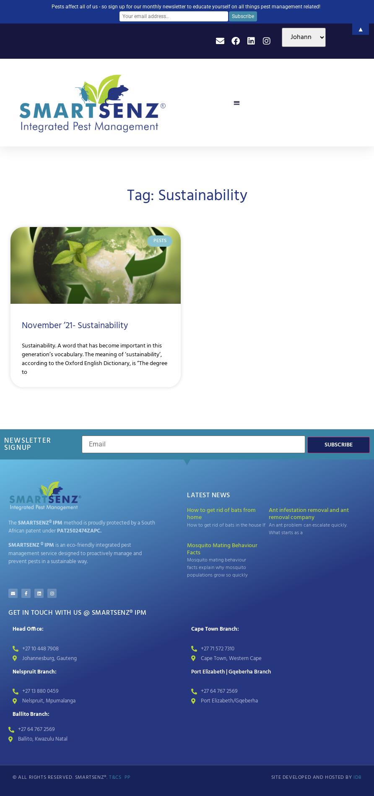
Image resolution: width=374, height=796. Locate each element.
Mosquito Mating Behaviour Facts (222, 549)
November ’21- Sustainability (75, 326)
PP (128, 777)
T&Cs (115, 777)
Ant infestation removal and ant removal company (309, 514)
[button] (237, 102)
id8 (357, 777)
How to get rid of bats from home (221, 514)
